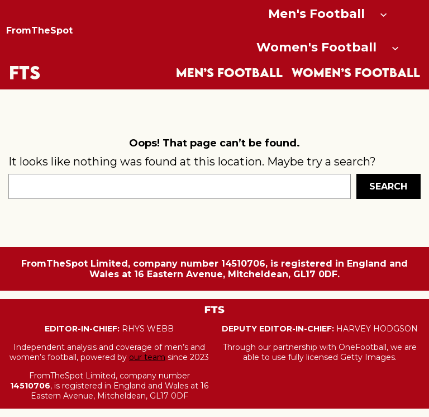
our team (147, 357)
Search (388, 186)
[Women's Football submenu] (395, 47)
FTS (24, 72)
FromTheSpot (39, 30)
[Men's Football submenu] (383, 13)
